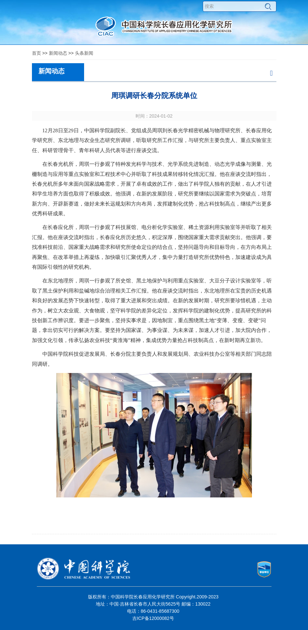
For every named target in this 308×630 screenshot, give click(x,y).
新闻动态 (58, 53)
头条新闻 (84, 53)
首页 (36, 53)
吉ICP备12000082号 (153, 618)
